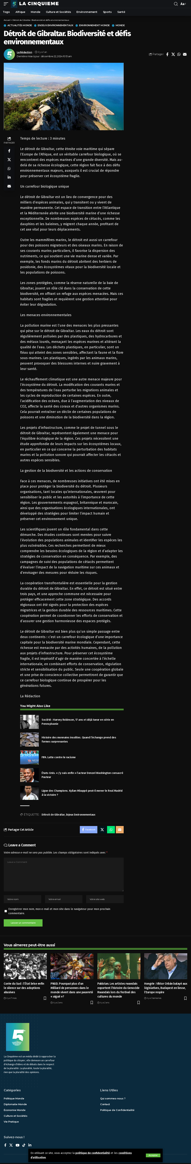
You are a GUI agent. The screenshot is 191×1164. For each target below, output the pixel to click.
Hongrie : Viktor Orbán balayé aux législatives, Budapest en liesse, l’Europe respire (165, 989)
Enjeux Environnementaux (57, 25)
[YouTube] (17, 1146)
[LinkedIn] (30, 1146)
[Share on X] (173, 54)
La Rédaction (24, 52)
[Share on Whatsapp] (178, 54)
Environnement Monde (96, 25)
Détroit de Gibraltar (53, 814)
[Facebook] (5, 1146)
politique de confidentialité (93, 1153)
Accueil (7, 20)
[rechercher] (176, 4)
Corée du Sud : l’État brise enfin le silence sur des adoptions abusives (24, 989)
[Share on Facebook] (167, 54)
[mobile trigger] (7, 4)
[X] (11, 1146)
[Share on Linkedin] (9, 177)
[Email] (184, 54)
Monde (122, 25)
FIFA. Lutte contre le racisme (59, 757)
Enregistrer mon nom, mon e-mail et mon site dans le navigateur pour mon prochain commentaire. (59, 912)
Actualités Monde (20, 25)
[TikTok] (24, 1146)
